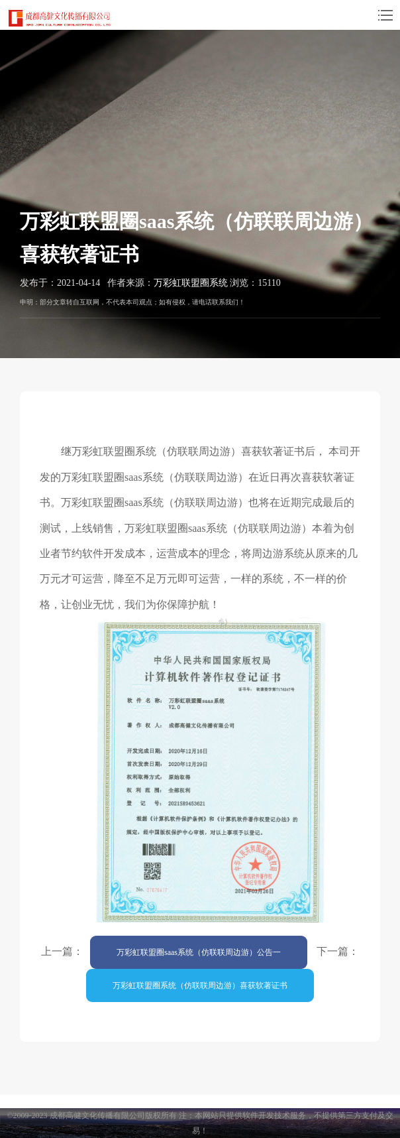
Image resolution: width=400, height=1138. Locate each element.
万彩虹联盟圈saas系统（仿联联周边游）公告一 (199, 952)
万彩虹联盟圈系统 (191, 283)
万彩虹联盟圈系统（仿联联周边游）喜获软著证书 (200, 985)
